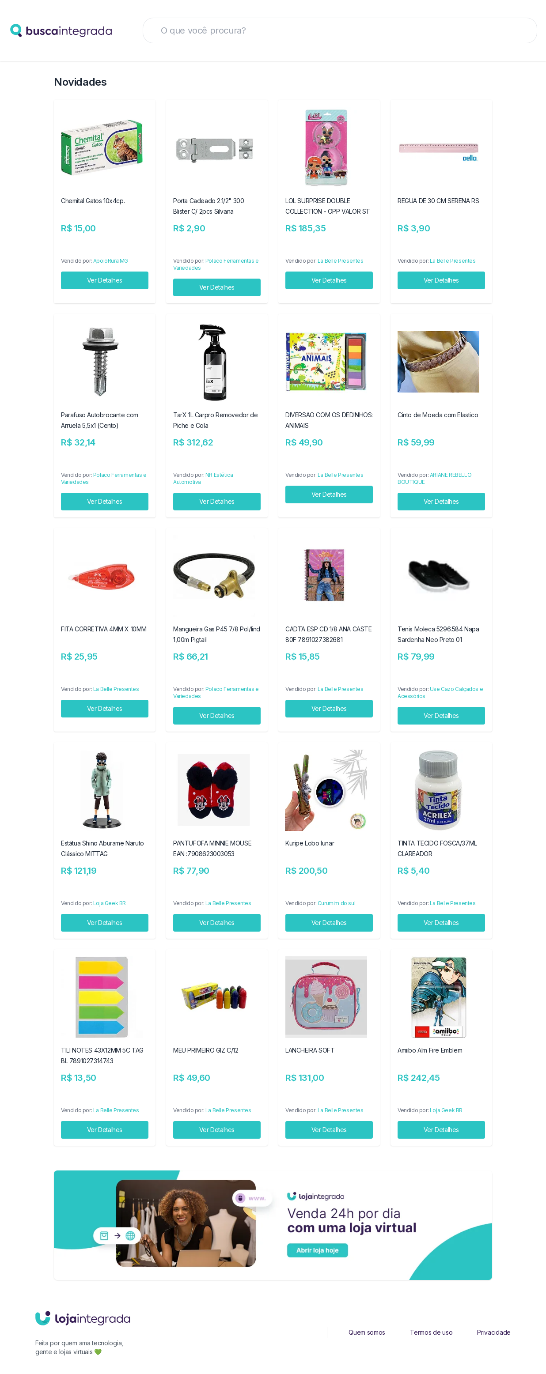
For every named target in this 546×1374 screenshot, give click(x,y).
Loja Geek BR (109, 903)
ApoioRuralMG (110, 260)
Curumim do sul (336, 903)
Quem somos (367, 1332)
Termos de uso (431, 1332)
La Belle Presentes (341, 260)
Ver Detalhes (104, 280)
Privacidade (494, 1332)
